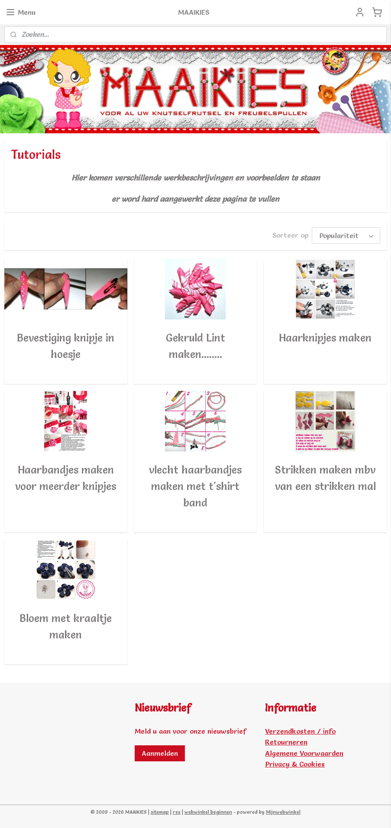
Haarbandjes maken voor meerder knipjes (65, 477)
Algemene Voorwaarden (304, 753)
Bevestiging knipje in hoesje (65, 345)
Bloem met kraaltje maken (65, 626)
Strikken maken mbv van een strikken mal (325, 477)
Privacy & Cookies (295, 764)
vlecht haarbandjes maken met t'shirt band (195, 486)
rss (177, 812)
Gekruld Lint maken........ (195, 345)
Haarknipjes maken (325, 337)
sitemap (160, 812)
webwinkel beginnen (208, 812)
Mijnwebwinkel (283, 812)
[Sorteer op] (346, 235)
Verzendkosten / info (300, 731)
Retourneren (286, 742)
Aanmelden (160, 753)
